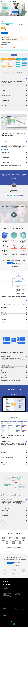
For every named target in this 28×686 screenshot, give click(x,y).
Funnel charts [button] (4, 102)
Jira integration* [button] (4, 452)
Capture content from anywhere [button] (7, 367)
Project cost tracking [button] (5, 450)
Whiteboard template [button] (5, 513)
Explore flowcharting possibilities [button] (7, 455)
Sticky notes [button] (3, 312)
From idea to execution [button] (5, 441)
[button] (14, 215)
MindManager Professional (6, 592)
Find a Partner (5, 610)
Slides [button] (2, 520)
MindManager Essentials (6, 595)
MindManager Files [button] (5, 375)
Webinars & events (17, 594)
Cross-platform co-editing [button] (6, 499)
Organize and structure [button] (6, 356)
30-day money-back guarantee (5, 42)
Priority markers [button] (4, 309)
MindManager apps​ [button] (5, 162)
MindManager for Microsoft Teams (7, 596)
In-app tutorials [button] (4, 319)
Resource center (17, 592)
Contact (4, 614)
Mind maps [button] (3, 78)
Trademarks (16, 607)
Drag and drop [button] (4, 307)
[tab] (7, 24)
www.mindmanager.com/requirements (14, 548)
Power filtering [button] (4, 159)
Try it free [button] (10, 263)
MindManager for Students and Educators (7, 594)
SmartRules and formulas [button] (6, 464)
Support (4, 607)
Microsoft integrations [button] (5, 157)
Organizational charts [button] (5, 85)
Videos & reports (17, 593)
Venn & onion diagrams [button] (5, 95)
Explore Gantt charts (4, 149)
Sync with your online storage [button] (7, 370)
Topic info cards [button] (4, 314)
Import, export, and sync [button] (6, 365)
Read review (14, 191)
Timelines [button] (3, 88)
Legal (15, 608)
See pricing (18, 263)
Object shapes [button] (4, 462)
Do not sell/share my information (19, 609)
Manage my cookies (17, 610)
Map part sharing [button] (4, 510)
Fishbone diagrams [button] (5, 100)
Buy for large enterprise (4, 44)
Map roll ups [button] (3, 372)
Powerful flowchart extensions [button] (7, 457)
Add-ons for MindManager (6, 600)
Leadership (4, 615)
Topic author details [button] (5, 152)
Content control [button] (4, 517)
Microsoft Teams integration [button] (6, 522)
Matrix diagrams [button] (4, 105)
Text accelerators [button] (4, 300)
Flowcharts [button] (3, 90)
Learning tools (17, 595)
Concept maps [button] (4, 93)
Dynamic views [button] (4, 377)
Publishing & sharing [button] (5, 515)
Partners (4, 609)
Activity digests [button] (4, 322)
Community (4, 608)
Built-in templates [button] (4, 317)
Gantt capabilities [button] (4, 141)
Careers (4, 616)
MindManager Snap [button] (5, 508)
